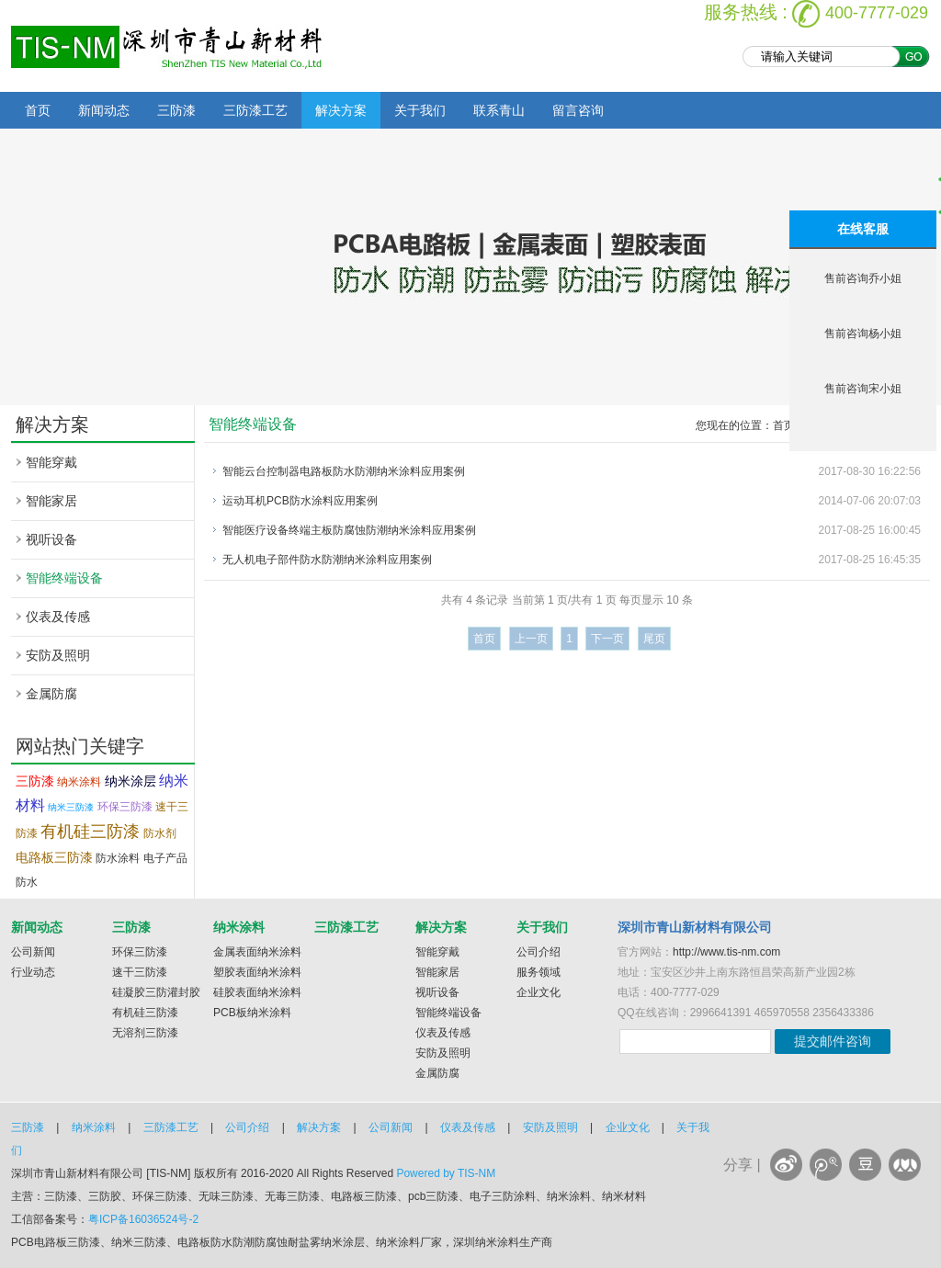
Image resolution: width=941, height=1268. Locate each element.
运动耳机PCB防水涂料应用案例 (300, 500)
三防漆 (176, 110)
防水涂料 (118, 858)
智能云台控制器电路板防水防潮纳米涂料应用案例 (343, 471)
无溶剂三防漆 (145, 1032)
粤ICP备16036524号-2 (143, 1219)
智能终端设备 (64, 578)
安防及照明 (58, 655)
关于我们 (420, 110)
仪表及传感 (58, 616)
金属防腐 (51, 693)
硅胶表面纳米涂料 (257, 992)
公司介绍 (538, 951)
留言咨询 (578, 110)
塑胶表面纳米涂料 (257, 972)
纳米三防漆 (71, 807)
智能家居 (51, 500)
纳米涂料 (79, 782)
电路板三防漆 (54, 857)
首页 (38, 110)
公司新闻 (33, 951)
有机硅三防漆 (90, 831)
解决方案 (341, 110)
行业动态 (33, 972)
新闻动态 (104, 110)
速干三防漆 (139, 972)
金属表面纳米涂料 (257, 951)
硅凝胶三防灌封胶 (156, 992)
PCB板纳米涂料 (252, 1012)
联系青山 (499, 110)
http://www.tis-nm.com (726, 951)
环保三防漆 (125, 806)
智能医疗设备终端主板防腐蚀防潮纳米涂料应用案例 (349, 530)
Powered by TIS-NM (445, 1173)
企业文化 (538, 992)
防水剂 (159, 833)
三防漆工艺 (255, 110)
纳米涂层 (130, 781)
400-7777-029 (876, 13)
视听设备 (51, 539)
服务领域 (538, 972)
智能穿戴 (51, 462)
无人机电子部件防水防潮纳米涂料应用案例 (327, 559)
